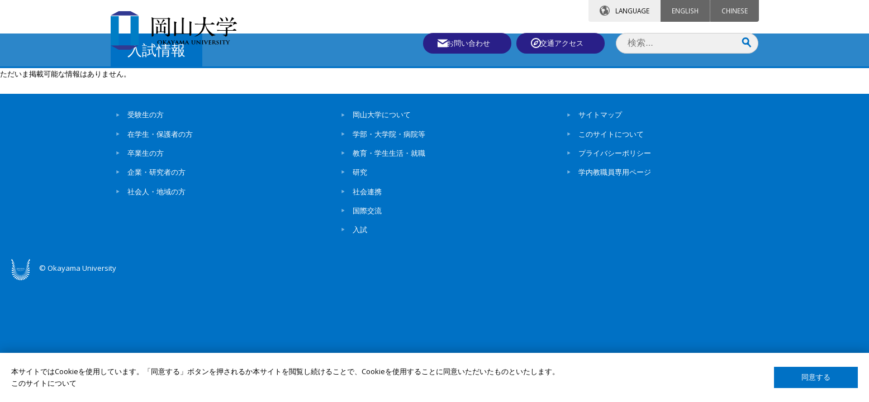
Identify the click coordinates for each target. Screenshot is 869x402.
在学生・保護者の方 (160, 229)
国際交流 (367, 306)
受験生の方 (145, 210)
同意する (815, 377)
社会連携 (367, 286)
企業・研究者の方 (156, 267)
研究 (360, 267)
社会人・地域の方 (156, 286)
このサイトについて (611, 229)
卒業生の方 (145, 248)
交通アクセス (564, 43)
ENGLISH (685, 10)
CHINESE (734, 10)
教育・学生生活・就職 (389, 248)
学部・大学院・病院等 (389, 229)
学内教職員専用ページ (614, 267)
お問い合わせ (465, 43)
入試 (360, 325)
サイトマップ (600, 210)
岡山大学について (382, 210)
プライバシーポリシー (614, 248)
